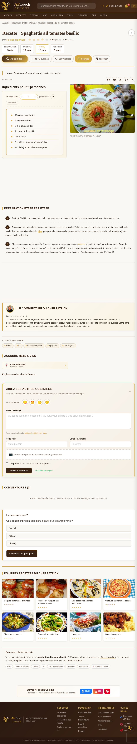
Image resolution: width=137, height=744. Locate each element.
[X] (120, 79)
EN (134, 6)
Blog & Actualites (82, 725)
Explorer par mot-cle (64, 728)
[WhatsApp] (126, 79)
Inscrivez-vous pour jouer (21, 553)
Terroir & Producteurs (83, 718)
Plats (24, 23)
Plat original (68, 345)
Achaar (12, 536)
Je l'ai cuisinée (40, 58)
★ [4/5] (42, 40)
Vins (45, 15)
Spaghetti (52, 345)
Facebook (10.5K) (126, 717)
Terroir (34, 15)
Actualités (57, 15)
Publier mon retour (19, 470)
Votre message (13, 410)
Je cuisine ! (15, 59)
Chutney (12, 543)
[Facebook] (108, 79)
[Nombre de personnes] (28, 96)
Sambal (12, 528)
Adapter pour (12, 96)
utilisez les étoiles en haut (35, 433)
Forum (70, 15)
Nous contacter (104, 717)
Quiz (94, 15)
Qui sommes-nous (106, 713)
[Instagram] (98, 691)
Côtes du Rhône (74, 660)
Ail (18, 345)
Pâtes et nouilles (37, 23)
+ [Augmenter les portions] (35, 96)
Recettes (21, 15)
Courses (83, 58)
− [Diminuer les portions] (22, 96)
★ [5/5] (46, 40)
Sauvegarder (63, 58)
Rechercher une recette (64, 721)
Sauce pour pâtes (34, 345)
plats (19, 660)
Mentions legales (105, 721)
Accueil (8, 15)
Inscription (102, 729)
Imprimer (102, 58)
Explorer (83, 15)
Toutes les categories (61, 714)
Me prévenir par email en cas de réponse (28, 463)
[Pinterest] (114, 79)
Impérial (12, 103)
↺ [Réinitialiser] (53, 96)
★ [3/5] (38, 40)
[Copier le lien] (132, 79)
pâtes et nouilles (108, 657)
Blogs (103, 15)
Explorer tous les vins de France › (19, 374)
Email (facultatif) (78, 438)
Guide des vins (84, 713)
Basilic (7, 345)
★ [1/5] (29, 40)
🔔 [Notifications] (126, 5)
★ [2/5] (34, 40)
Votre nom (11, 438)
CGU (100, 725)
